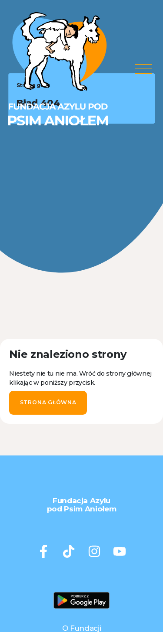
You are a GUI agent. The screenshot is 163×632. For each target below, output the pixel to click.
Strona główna (48, 402)
